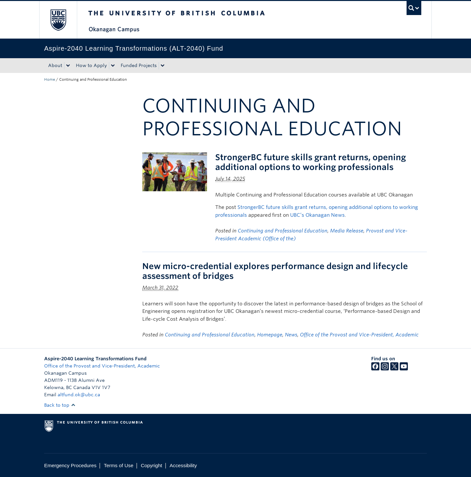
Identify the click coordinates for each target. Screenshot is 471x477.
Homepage (269, 335)
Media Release (346, 231)
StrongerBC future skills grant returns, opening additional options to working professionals (310, 162)
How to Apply (91, 65)
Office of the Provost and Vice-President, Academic (359, 335)
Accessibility (183, 465)
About (55, 65)
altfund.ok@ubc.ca (79, 394)
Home (49, 79)
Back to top (60, 405)
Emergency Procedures (70, 465)
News (291, 335)
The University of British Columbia (58, 20)
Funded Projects (139, 65)
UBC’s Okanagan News (317, 215)
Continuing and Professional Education (282, 231)
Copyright (151, 465)
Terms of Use (118, 465)
